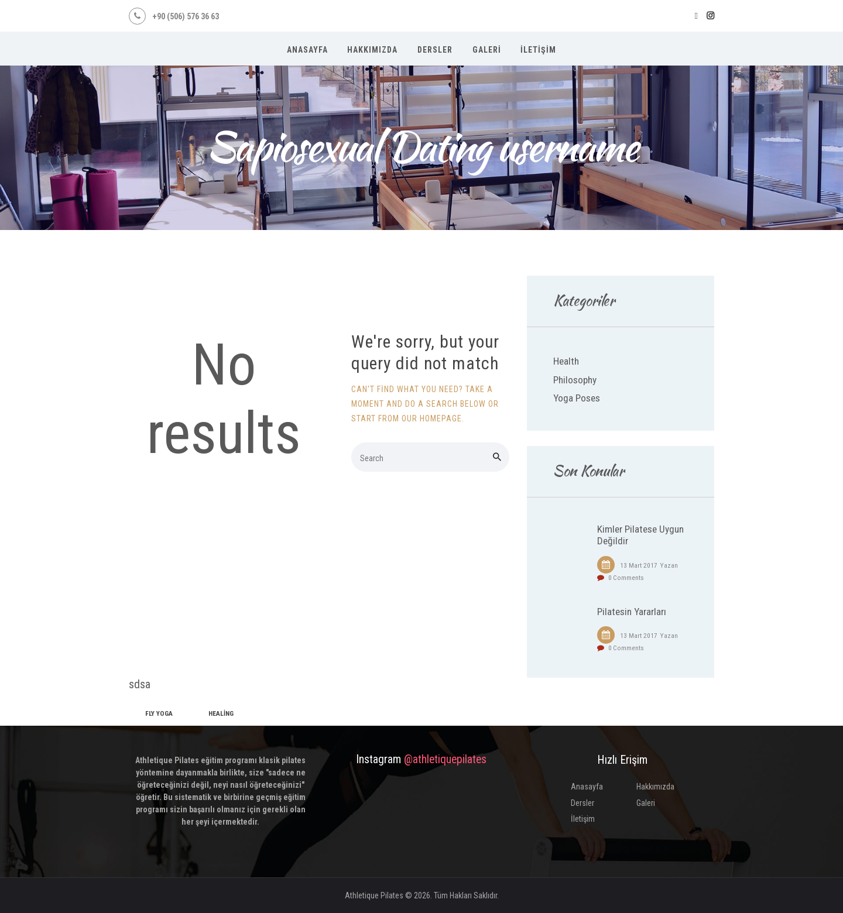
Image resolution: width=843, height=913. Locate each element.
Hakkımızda (655, 786)
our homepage (432, 418)
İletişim (583, 818)
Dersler (582, 803)
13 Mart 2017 (638, 565)
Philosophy (575, 380)
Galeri (645, 803)
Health (566, 361)
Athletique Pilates (374, 895)
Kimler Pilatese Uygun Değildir (640, 535)
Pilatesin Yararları (631, 611)
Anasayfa (587, 786)
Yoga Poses (576, 398)
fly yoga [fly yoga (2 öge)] (159, 713)
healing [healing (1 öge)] (221, 713)
